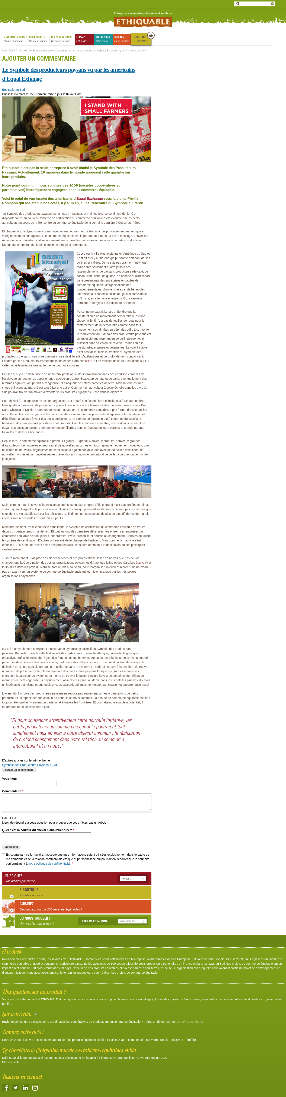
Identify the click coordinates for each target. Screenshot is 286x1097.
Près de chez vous (95, 921)
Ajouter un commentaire (18, 769)
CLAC (54, 765)
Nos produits (39, 39)
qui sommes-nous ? (15, 39)
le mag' (85, 39)
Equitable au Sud (13, 89)
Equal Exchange (90, 198)
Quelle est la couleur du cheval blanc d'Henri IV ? (38, 830)
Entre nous (104, 39)
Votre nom (9, 778)
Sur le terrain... (19, 1014)
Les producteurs (63, 39)
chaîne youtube (190, 1021)
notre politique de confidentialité (49, 863)
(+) (15, 1003)
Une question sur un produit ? (34, 991)
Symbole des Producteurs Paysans (25, 765)
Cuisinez (122, 39)
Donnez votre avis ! (23, 1032)
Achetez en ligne (31, 895)
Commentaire (12, 791)
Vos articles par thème (20, 881)
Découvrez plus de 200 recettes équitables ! (51, 909)
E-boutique (142, 39)
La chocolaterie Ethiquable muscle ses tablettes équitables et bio (69, 1050)
